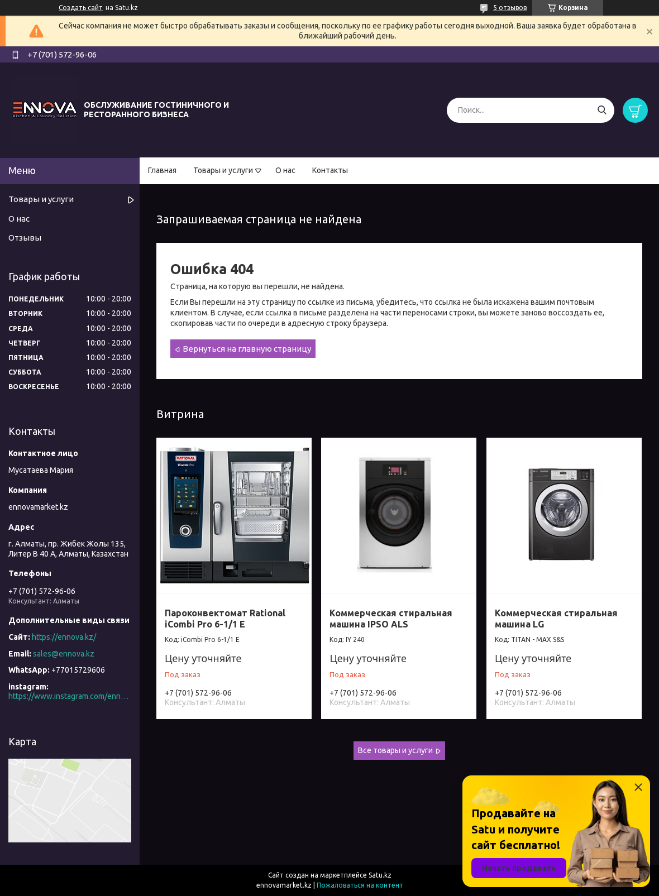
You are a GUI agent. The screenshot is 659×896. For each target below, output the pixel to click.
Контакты (330, 170)
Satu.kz (380, 875)
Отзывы (24, 237)
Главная (162, 170)
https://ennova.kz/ (64, 637)
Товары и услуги (223, 170)
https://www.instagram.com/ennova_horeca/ (69, 696)
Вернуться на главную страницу (247, 348)
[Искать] (601, 110)
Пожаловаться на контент (360, 885)
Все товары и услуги (395, 750)
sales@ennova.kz (63, 653)
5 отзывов (510, 7)
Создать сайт (81, 7)
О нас (285, 170)
